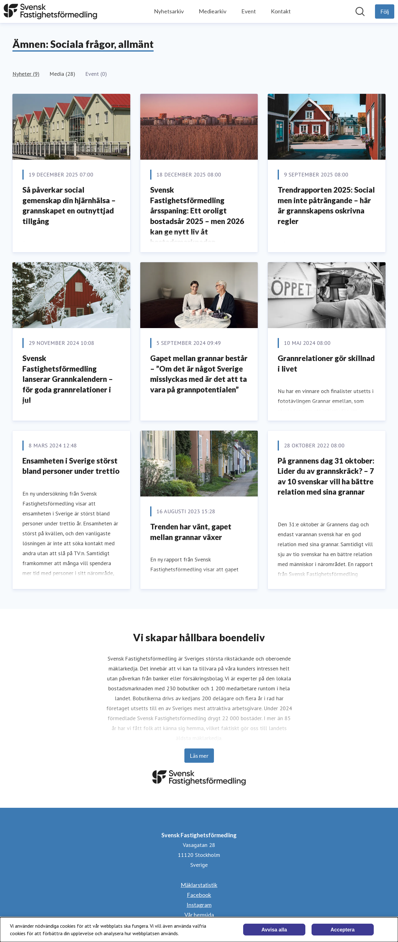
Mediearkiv (212, 11)
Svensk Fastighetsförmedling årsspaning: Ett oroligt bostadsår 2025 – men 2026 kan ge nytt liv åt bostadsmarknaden (197, 215)
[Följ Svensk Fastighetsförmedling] (384, 11)
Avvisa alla (274, 929)
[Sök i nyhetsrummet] (360, 11)
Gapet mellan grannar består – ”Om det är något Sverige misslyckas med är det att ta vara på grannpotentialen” (199, 374)
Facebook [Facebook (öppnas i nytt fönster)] (199, 894)
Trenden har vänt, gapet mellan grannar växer (190, 532)
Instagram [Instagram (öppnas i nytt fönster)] (199, 904)
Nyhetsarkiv (169, 11)
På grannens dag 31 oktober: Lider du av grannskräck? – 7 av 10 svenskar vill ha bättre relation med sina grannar (326, 476)
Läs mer (199, 755)
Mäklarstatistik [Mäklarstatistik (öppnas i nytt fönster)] (199, 884)
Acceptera (342, 929)
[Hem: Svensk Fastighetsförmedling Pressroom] (50, 11)
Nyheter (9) (25, 73)
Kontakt (281, 11)
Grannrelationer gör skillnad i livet (326, 363)
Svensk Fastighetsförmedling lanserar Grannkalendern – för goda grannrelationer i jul (67, 379)
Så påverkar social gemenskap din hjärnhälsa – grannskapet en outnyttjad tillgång (69, 205)
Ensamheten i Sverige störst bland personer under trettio (70, 466)
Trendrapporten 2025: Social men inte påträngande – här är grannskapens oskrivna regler (326, 205)
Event (248, 11)
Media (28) (62, 73)
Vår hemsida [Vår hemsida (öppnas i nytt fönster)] (199, 914)
